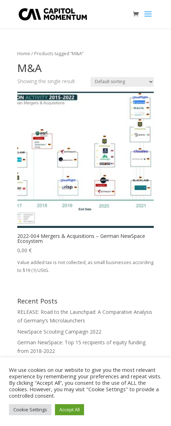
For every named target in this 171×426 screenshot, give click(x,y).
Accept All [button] (69, 409)
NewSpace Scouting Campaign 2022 (59, 331)
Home (23, 53)
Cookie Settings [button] (30, 409)
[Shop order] (122, 82)
